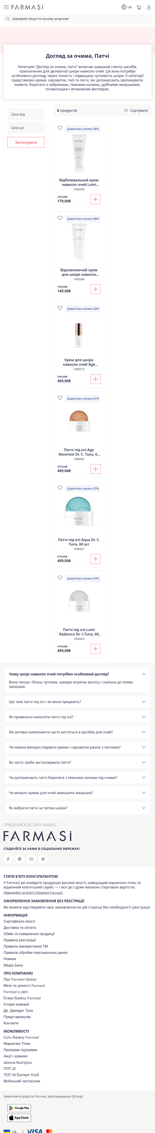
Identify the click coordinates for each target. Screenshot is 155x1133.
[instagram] (19, 859)
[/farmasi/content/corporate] (16, 992)
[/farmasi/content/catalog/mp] (17, 1044)
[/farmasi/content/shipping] (20, 927)
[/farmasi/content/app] (22, 1081)
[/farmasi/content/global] (20, 979)
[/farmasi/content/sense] (21, 1037)
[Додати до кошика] (96, 199)
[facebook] (8, 859)
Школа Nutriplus (18, 1062)
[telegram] (42, 859)
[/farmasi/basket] (139, 7)
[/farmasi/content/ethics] (22, 998)
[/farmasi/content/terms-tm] (26, 946)
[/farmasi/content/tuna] (18, 1010)
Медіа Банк (13, 965)
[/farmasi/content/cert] (19, 921)
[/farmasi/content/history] (16, 1004)
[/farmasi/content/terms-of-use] (20, 940)
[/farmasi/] (27, 7)
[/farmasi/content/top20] (10, 1069)
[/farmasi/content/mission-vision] (24, 986)
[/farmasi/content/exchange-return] (29, 934)
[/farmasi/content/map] (17, 1017)
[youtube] (31, 859)
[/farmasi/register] (33, 892)
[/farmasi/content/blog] (10, 959)
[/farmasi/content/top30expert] (21, 1075)
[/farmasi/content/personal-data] (36, 952)
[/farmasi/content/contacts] (11, 1023)
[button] (25, 142)
